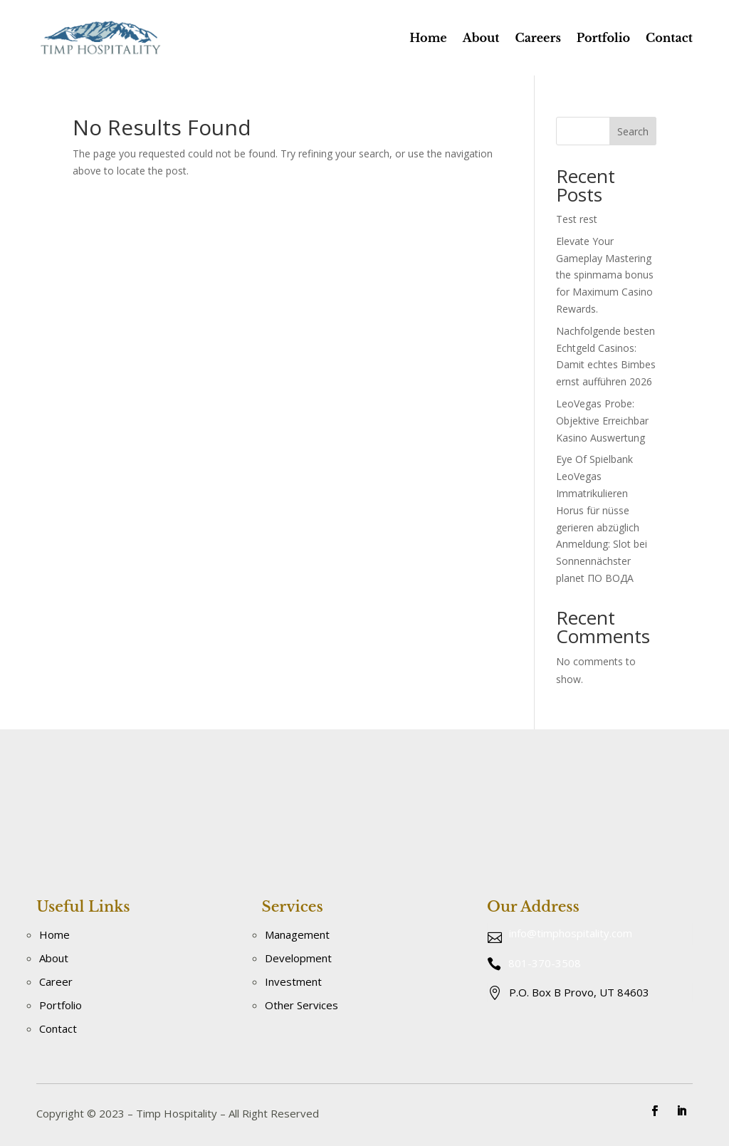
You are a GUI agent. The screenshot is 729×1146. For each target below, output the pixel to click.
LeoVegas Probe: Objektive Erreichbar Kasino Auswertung (602, 420)
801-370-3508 (544, 963)
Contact (669, 38)
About (481, 38)
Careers (537, 38)
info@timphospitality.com (570, 933)
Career (56, 981)
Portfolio (603, 38)
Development (298, 958)
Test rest (576, 219)
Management (297, 934)
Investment (293, 981)
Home (427, 38)
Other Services (301, 1005)
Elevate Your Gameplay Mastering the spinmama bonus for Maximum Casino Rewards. (605, 275)
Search (633, 131)
